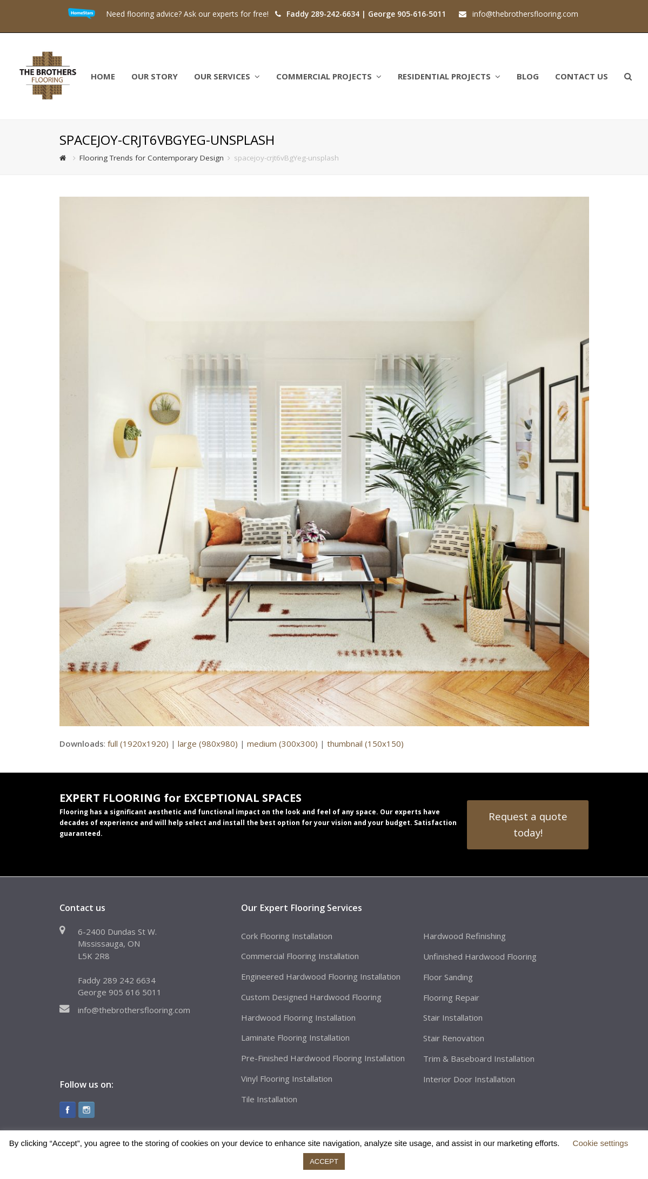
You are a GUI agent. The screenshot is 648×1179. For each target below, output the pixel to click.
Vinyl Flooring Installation (286, 1078)
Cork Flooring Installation (286, 935)
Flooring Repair (451, 997)
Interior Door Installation (469, 1079)
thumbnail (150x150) (365, 743)
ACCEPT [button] (324, 1161)
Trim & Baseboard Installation (479, 1058)
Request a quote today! (528, 824)
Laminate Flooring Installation (295, 1037)
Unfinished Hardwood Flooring (480, 956)
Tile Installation (269, 1099)
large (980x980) (208, 743)
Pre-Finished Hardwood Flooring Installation (323, 1058)
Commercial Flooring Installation (300, 955)
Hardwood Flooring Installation (298, 1017)
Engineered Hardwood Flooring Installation (320, 976)
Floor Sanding (448, 977)
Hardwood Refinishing (464, 935)
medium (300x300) (282, 743)
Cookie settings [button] (601, 1143)
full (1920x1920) (138, 743)
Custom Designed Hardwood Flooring (311, 997)
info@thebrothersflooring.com (134, 1009)
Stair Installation (453, 1017)
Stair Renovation (453, 1038)
